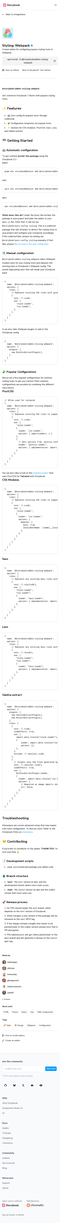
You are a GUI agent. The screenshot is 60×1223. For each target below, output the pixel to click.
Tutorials (6, 1133)
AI (3, 1113)
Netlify (21, 1215)
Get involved (8, 1163)
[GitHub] (5, 1085)
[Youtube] (41, 1085)
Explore (6, 1183)
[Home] (11, 5)
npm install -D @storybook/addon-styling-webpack (31, 61)
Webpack (31, 1025)
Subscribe (51, 1068)
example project (41, 472)
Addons (6, 1158)
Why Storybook (10, 1103)
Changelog (7, 1138)
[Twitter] (23, 1085)
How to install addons (13, 1035)
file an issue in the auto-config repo (31, 244)
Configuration (45, 1025)
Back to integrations (13, 14)
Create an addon (11, 1040)
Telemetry (7, 1143)
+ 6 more (6, 999)
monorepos (27, 832)
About (5, 1188)
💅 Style (7, 1025)
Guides (5, 1128)
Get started (45, 70)
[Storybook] (32, 1085)
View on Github (10, 70)
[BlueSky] (14, 1085)
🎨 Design (19, 1025)
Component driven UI (12, 1108)
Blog (4, 1168)
